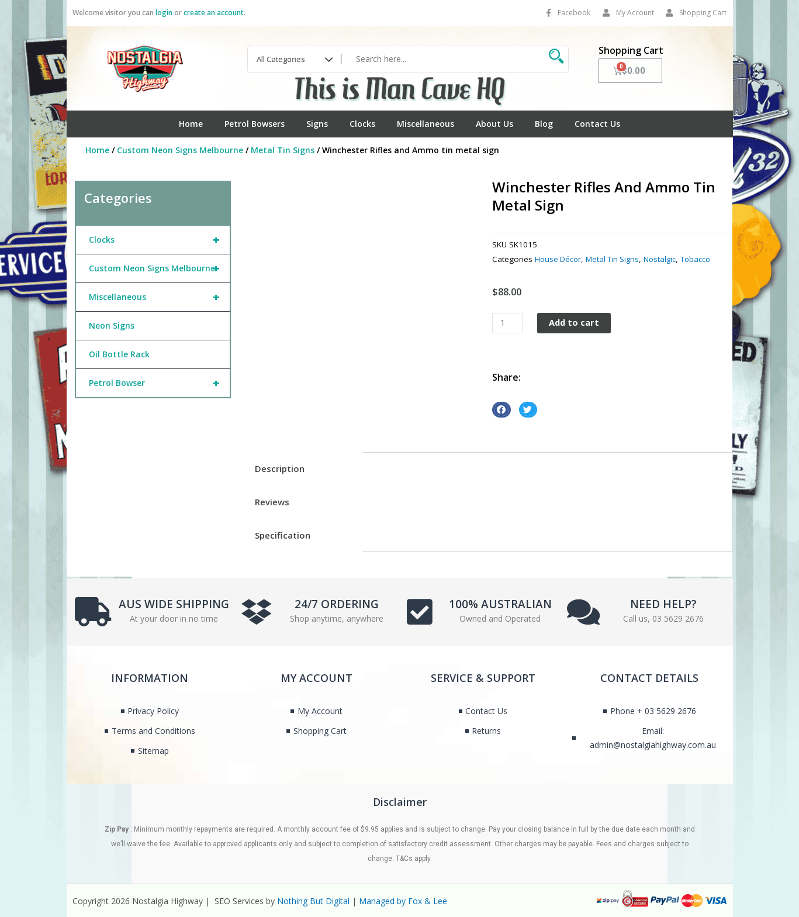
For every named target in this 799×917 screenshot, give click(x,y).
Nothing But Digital (313, 900)
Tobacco (701, 259)
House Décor (559, 259)
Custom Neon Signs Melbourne (180, 150)
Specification (282, 535)
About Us (494, 123)
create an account (214, 13)
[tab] (301, 468)
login (163, 13)
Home (191, 123)
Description (280, 468)
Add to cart (575, 323)
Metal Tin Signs (282, 150)
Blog (544, 123)
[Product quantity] (508, 322)
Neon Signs (111, 325)
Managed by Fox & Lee (403, 900)
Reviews (272, 502)
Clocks (362, 123)
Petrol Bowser (159, 383)
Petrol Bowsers (254, 123)
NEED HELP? (663, 603)
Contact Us (597, 123)
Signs (317, 123)
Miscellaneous (425, 123)
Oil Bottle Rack (119, 354)
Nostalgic (664, 259)
